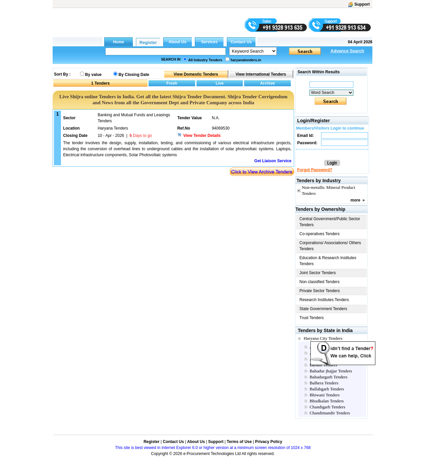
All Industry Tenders (205, 60)
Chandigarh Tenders (327, 406)
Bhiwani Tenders (324, 394)
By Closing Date (134, 74)
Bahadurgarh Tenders (328, 376)
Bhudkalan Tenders (326, 400)
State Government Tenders (323, 308)
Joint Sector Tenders (317, 272)
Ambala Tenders (323, 352)
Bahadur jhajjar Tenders (330, 370)
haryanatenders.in (245, 60)
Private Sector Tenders (319, 290)
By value (93, 74)
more (355, 200)
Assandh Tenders (324, 358)
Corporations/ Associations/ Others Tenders (330, 245)
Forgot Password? (314, 170)
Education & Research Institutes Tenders (327, 260)
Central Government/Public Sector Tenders (329, 222)
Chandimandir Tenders (329, 412)
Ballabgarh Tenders (326, 388)
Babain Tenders (323, 364)
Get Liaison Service (272, 161)
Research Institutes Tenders (324, 299)
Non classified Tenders (319, 281)
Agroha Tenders (323, 346)
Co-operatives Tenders (319, 233)
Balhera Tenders (323, 382)
